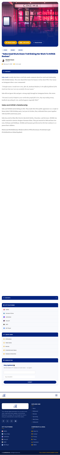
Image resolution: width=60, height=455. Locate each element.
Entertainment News (9, 350)
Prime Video (6, 434)
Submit (30, 382)
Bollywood (35, 411)
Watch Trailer (10, 42)
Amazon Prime (8, 313)
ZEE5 (5, 324)
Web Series (7, 343)
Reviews (34, 414)
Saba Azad (5, 77)
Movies (6, 346)
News (34, 408)
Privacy (34, 436)
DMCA (34, 445)
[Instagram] (11, 421)
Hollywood (35, 422)
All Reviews (7, 339)
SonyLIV (6, 321)
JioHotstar (7, 317)
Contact (34, 434)
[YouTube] (15, 421)
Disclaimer (35, 442)
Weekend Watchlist (9, 354)
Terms (34, 439)
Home (5, 50)
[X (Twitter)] (7, 421)
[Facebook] (3, 421)
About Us (35, 431)
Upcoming (35, 416)
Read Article (38, 42)
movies (21, 50)
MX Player (7, 328)
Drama (13, 50)
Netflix (6, 310)
